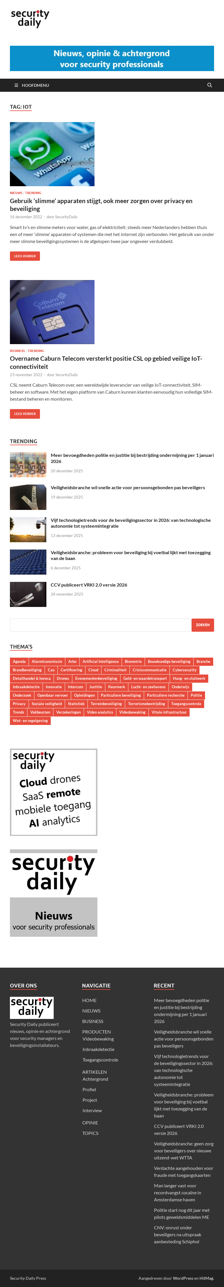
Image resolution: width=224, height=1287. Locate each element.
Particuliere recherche (166, 695)
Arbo (72, 661)
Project (90, 1100)
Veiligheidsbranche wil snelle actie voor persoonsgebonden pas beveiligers (128, 487)
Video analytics (100, 712)
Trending (33, 193)
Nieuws (16, 193)
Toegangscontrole (186, 703)
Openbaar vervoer (52, 695)
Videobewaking (132, 712)
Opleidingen (84, 695)
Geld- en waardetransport (145, 678)
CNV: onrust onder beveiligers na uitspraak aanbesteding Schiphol (177, 1234)
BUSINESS (92, 1021)
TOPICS (90, 1133)
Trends (18, 712)
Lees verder (23, 254)
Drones (63, 678)
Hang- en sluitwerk (189, 678)
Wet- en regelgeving (30, 720)
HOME (89, 1000)
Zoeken (203, 625)
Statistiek (76, 703)
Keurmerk (116, 686)
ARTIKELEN (94, 1072)
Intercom (75, 686)
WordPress (183, 1278)
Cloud (93, 670)
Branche (203, 661)
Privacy (19, 703)
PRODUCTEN (96, 1031)
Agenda (19, 661)
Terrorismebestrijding (146, 703)
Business (17, 351)
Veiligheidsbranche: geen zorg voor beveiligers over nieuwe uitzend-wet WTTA (184, 1150)
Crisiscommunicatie (150, 670)
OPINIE (90, 1122)
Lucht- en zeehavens (148, 686)
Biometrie (133, 661)
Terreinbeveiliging (106, 703)
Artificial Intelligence (101, 661)
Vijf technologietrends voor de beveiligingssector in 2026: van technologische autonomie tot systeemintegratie (183, 1070)
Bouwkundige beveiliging (169, 661)
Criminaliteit (115, 670)
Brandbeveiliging (27, 670)
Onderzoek (22, 695)
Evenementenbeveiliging (96, 678)
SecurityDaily (66, 216)
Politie (196, 695)
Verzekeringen (68, 712)
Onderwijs (180, 686)
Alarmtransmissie (47, 661)
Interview (92, 1110)
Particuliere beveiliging (121, 695)
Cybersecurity (185, 670)
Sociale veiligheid (47, 703)
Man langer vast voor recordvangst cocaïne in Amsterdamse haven (177, 1192)
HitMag (206, 1278)
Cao (51, 670)
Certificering (71, 670)
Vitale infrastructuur (169, 712)
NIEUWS (91, 1010)
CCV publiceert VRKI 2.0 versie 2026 (89, 584)
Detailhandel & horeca (32, 678)
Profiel (89, 1089)
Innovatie (54, 686)
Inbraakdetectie (26, 686)
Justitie (95, 686)
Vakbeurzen (40, 712)
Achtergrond (95, 1079)
